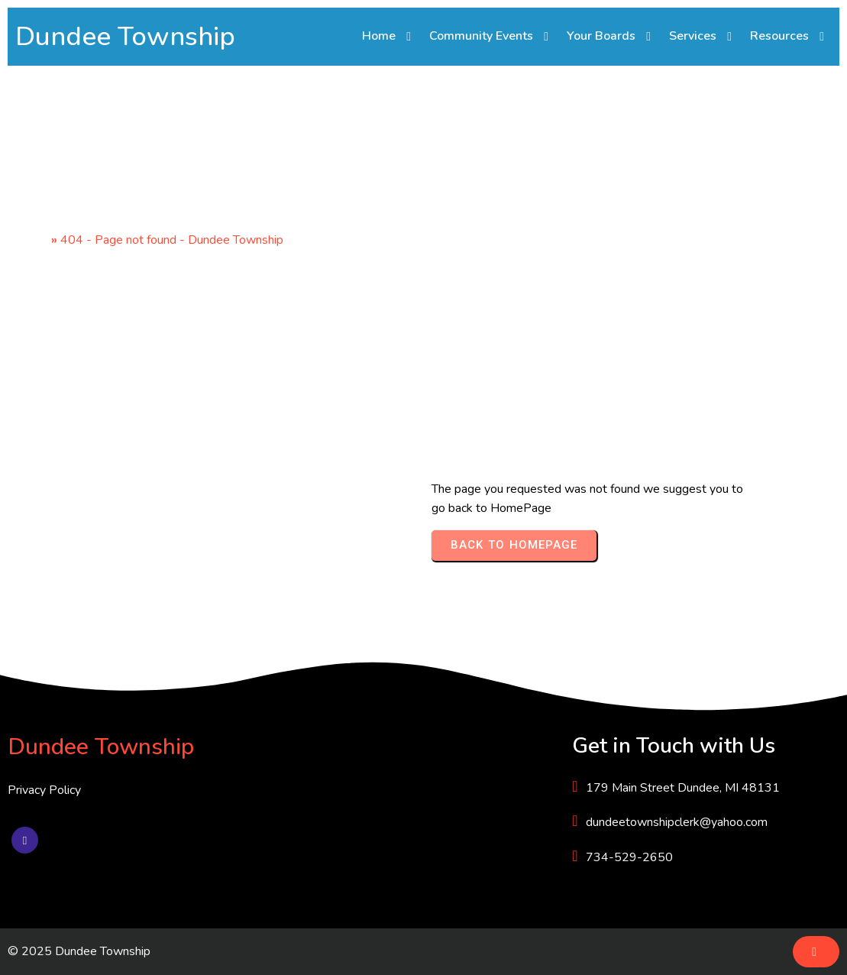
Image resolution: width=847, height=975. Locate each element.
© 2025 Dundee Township (79, 951)
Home (31, 240)
